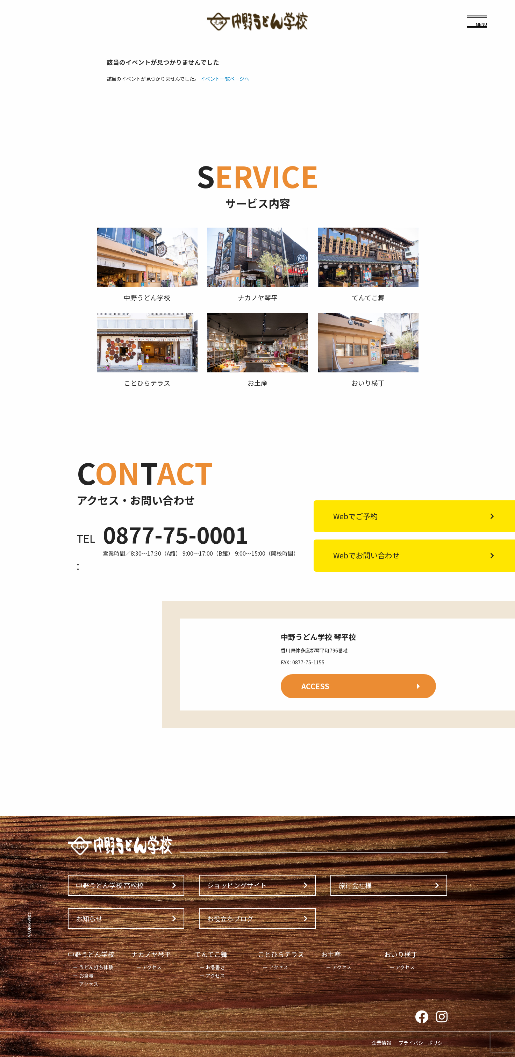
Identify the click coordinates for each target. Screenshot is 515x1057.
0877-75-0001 (175, 534)
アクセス (88, 983)
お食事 (86, 975)
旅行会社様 (355, 885)
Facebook (421, 1017)
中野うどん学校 (91, 954)
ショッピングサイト (237, 885)
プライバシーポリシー (423, 1042)
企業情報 (381, 1042)
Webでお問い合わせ (366, 555)
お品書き (215, 967)
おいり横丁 (400, 954)
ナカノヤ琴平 (151, 954)
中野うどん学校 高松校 (110, 885)
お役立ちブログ (230, 918)
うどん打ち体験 (96, 967)
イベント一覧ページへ (224, 78)
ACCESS (315, 686)
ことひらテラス (281, 954)
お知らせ (89, 918)
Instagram (442, 1017)
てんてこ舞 (210, 954)
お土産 (331, 954)
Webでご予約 (355, 516)
